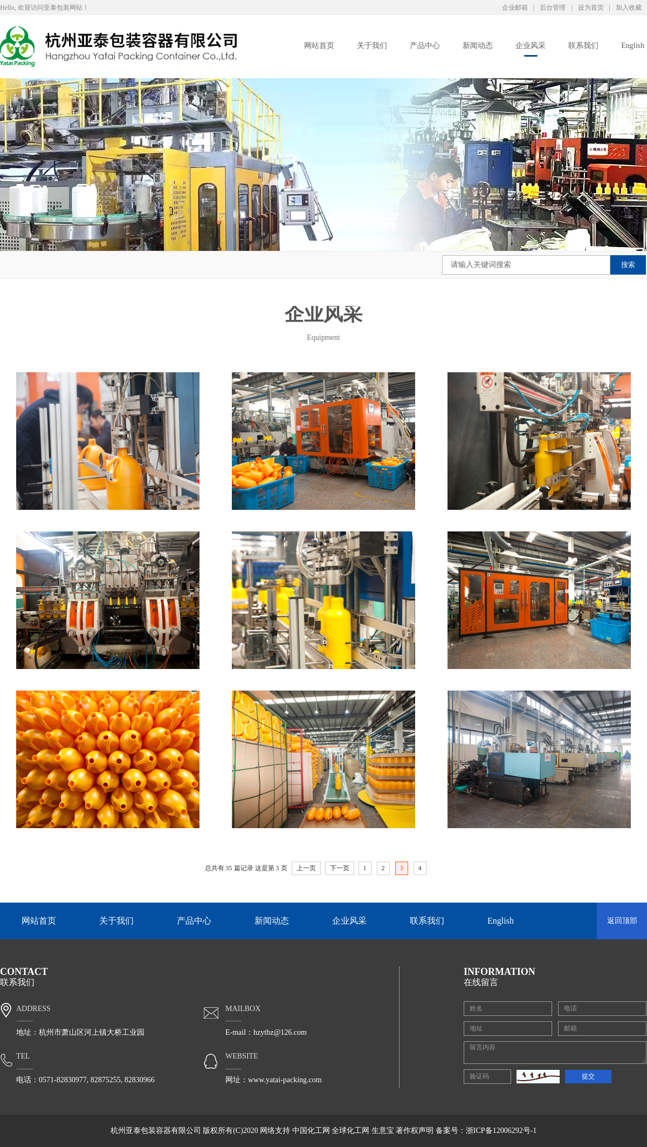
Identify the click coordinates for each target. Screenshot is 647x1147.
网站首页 (319, 46)
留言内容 (555, 1052)
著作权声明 (414, 1130)
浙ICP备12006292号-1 (501, 1130)
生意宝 (382, 1130)
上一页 (306, 868)
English (632, 46)
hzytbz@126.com (280, 1032)
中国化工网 (311, 1130)
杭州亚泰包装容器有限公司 (156, 1130)
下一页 (339, 868)
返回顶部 (622, 921)
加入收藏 (629, 7)
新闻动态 (478, 46)
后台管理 (553, 7)
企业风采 (530, 46)
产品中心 (425, 46)
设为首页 (591, 7)
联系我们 (583, 46)
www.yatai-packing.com (285, 1080)
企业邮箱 (515, 7)
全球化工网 (350, 1130)
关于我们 (372, 46)
